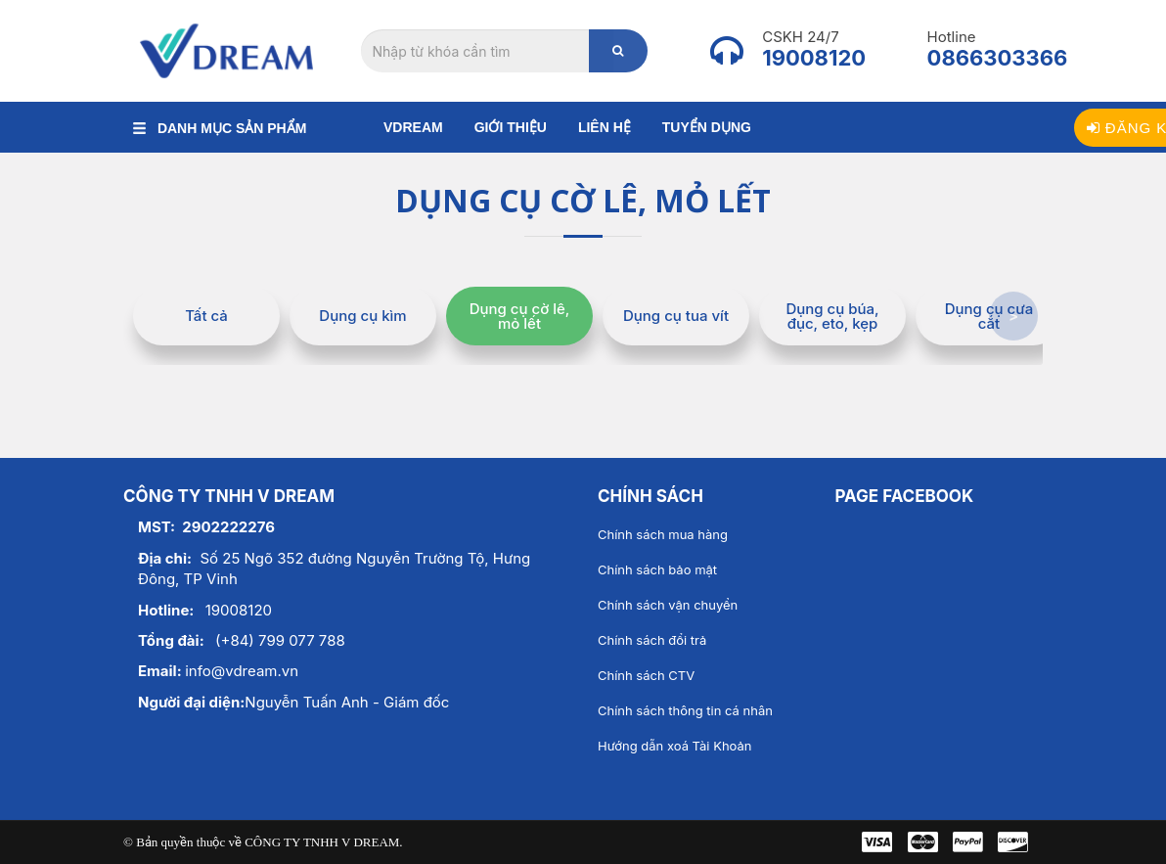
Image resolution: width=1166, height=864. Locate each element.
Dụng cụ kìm (362, 315)
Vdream (413, 127)
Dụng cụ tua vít (676, 315)
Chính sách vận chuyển (668, 605)
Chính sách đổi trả (652, 640)
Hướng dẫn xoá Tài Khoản (675, 745)
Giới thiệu (510, 127)
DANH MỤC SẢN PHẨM (219, 128)
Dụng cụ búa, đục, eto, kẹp (831, 316)
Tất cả (206, 315)
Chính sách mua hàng (663, 534)
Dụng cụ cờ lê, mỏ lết (520, 316)
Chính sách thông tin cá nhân (685, 710)
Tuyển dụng (706, 127)
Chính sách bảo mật (657, 569)
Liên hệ (604, 127)
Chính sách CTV (646, 675)
